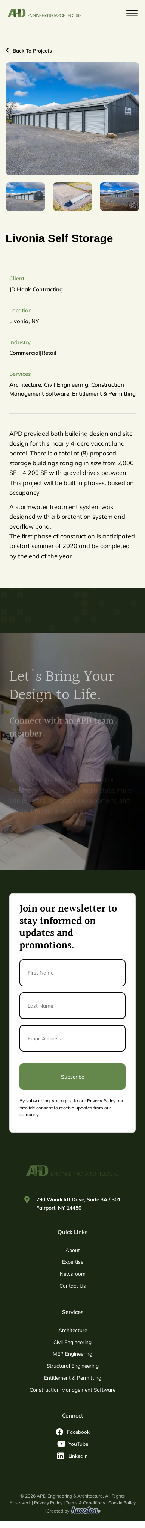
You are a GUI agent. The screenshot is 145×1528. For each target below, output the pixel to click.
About (72, 1250)
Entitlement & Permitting (72, 1377)
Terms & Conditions (85, 1502)
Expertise (72, 1261)
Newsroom (73, 1273)
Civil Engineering (72, 1342)
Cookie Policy (122, 1502)
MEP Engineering (72, 1353)
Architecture (72, 1330)
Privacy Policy (101, 1100)
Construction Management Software (72, 1389)
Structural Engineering (73, 1365)
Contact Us (72, 1285)
